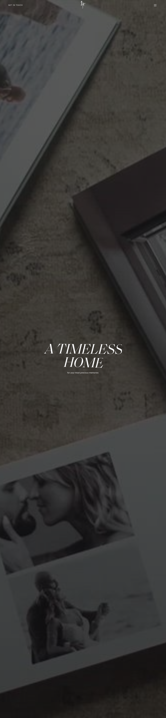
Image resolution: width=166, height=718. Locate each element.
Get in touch (15, 5)
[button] (155, 5)
